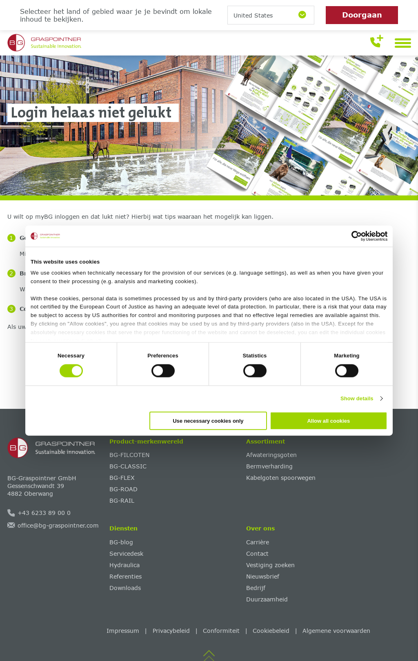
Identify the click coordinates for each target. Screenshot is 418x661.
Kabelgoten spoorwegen (281, 477)
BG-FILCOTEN (129, 454)
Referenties (125, 576)
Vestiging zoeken (270, 564)
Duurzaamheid (267, 599)
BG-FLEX (122, 477)
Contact (257, 553)
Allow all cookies (328, 420)
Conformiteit (221, 630)
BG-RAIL (121, 500)
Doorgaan (362, 14)
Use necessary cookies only (208, 420)
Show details (357, 398)
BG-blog (121, 542)
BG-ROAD (123, 489)
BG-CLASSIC (128, 466)
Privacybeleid (171, 630)
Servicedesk (126, 553)
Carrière (257, 542)
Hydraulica (124, 564)
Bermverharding (269, 466)
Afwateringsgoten (271, 454)
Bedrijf (255, 587)
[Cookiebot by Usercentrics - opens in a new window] (351, 236)
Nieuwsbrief (262, 576)
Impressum (123, 630)
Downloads (125, 587)
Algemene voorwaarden (336, 630)
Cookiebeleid (271, 630)
